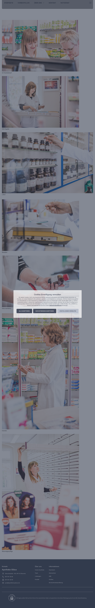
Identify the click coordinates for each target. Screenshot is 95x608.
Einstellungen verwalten (68, 311)
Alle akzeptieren (24, 311)
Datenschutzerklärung (55, 305)
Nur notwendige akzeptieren (44, 311)
